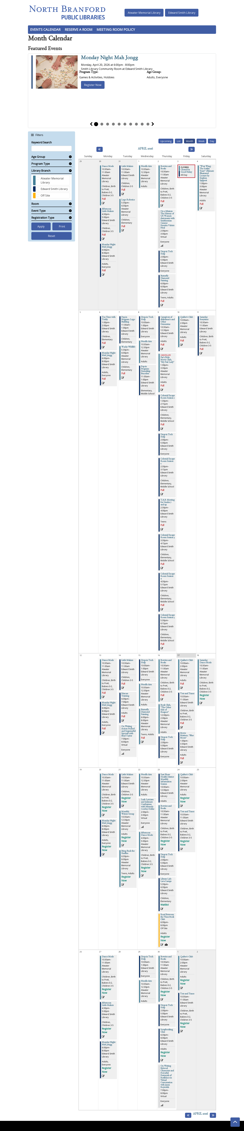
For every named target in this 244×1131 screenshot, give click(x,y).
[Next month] (191, 149)
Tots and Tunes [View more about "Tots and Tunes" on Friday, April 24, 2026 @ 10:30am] (187, 812)
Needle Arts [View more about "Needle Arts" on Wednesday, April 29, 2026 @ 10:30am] (146, 981)
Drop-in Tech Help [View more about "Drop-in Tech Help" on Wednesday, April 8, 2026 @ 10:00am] (147, 318)
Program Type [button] (40, 164)
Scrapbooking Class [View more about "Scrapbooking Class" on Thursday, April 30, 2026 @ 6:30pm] (166, 1031)
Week (201, 141)
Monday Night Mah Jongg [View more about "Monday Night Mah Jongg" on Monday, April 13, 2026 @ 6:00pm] (108, 704)
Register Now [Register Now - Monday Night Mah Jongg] (92, 85)
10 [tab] (148, 124)
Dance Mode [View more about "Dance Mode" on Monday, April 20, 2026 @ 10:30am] (108, 775)
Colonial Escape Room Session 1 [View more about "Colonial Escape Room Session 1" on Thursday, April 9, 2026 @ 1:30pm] (167, 397)
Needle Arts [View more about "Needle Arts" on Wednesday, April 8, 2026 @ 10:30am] (146, 342)
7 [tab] (131, 124)
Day (212, 141)
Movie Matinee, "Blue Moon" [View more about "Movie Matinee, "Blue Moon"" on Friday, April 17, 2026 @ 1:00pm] (187, 735)
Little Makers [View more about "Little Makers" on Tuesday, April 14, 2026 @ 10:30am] (127, 660)
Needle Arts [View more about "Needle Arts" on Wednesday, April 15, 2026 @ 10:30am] (146, 685)
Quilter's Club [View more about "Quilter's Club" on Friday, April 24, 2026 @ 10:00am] (186, 775)
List (179, 141)
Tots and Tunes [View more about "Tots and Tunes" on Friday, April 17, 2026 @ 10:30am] (187, 694)
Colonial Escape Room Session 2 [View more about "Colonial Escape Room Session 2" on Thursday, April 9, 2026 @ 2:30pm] (167, 461)
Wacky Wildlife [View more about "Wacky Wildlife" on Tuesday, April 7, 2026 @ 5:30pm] (128, 347)
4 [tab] (113, 124)
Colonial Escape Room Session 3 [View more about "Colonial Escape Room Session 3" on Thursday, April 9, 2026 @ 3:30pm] (167, 536)
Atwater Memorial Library (144, 13)
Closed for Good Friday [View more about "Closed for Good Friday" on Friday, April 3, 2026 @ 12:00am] (186, 171)
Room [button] (35, 204)
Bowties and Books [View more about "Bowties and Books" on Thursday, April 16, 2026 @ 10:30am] (165, 661)
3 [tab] (108, 124)
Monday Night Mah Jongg (109, 58)
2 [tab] (102, 124)
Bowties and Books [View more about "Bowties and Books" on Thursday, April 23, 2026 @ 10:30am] (165, 807)
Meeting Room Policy (116, 29)
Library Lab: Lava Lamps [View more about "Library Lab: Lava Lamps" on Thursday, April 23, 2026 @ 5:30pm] (165, 880)
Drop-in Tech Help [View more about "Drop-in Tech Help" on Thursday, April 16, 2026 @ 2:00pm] (166, 738)
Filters (39, 135)
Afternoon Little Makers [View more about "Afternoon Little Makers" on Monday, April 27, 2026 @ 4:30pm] (108, 1004)
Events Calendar (45, 29)
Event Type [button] (38, 211)
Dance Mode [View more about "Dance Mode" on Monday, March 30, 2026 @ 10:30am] (108, 166)
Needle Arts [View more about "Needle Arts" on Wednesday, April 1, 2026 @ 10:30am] (146, 166)
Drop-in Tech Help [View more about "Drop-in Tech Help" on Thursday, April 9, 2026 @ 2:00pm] (166, 436)
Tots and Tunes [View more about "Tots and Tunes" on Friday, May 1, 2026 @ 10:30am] (187, 994)
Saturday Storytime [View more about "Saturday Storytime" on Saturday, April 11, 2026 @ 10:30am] (204, 318)
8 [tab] (136, 124)
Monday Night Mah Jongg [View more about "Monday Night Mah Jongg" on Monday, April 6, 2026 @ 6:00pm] (108, 354)
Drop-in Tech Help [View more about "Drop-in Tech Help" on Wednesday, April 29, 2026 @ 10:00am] (147, 958)
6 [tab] (125, 124)
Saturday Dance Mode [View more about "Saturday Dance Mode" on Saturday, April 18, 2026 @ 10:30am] (205, 661)
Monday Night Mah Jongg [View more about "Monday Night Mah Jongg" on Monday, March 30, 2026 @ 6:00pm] (108, 246)
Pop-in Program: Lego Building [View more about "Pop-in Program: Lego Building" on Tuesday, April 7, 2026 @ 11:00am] (128, 319)
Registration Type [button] (42, 218)
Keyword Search (41, 142)
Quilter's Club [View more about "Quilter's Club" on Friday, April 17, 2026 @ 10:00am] (186, 660)
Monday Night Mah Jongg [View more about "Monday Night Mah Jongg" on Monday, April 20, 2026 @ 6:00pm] (108, 822)
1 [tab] (96, 124)
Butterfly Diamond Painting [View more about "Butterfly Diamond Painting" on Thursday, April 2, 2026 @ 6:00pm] (164, 278)
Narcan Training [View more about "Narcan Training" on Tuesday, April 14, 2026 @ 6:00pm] (125, 695)
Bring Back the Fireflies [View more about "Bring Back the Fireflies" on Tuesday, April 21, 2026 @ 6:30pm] (128, 852)
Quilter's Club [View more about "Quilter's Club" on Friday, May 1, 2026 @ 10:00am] (186, 957)
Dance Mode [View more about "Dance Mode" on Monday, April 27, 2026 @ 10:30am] (108, 957)
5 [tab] (119, 124)
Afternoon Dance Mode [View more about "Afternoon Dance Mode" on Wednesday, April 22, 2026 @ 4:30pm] (147, 834)
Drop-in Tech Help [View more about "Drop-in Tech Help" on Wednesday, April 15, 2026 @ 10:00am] (147, 661)
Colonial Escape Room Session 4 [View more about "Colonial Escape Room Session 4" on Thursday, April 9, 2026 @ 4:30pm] (167, 576)
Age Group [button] (38, 157)
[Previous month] (99, 149)
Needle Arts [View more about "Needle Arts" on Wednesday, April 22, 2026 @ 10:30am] (146, 775)
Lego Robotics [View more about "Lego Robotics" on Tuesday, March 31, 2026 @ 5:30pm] (128, 200)
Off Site (45, 195)
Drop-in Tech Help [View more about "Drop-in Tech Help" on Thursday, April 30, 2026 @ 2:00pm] (166, 1006)
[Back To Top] (235, 1122)
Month (189, 141)
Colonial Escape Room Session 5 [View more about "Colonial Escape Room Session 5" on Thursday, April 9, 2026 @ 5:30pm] (167, 616)
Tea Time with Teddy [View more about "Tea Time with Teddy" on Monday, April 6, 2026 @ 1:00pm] (108, 318)
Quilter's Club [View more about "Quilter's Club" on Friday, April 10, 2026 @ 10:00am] (186, 317)
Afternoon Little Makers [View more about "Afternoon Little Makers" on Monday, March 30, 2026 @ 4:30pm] (108, 210)
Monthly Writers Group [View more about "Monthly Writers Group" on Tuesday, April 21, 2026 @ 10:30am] (127, 813)
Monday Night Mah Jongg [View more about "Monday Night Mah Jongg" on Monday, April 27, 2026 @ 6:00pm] (108, 1043)
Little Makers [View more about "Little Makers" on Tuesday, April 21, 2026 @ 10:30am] (127, 775)
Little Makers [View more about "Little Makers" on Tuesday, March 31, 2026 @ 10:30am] (127, 166)
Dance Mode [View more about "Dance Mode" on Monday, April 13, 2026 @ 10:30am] (108, 660)
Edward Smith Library (181, 13)
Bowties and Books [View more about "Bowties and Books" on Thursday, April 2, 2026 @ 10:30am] (165, 167)
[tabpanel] (122, 72)
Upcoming (165, 141)
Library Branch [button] (40, 170)
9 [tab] (142, 124)
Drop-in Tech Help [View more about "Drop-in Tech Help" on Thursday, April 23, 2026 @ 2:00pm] (166, 856)
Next (153, 124)
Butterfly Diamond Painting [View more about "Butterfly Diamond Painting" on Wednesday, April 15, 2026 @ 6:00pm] (145, 712)
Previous (91, 124)
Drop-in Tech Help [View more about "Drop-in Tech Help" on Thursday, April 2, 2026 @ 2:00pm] (166, 253)
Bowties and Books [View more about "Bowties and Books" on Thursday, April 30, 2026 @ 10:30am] (165, 958)
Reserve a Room (78, 29)
